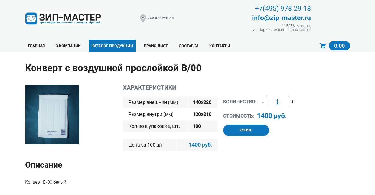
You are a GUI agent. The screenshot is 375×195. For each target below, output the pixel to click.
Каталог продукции (112, 46)
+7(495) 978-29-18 (283, 8)
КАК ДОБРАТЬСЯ (157, 18)
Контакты (219, 46)
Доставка (188, 46)
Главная (36, 46)
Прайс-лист (156, 46)
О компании (68, 46)
